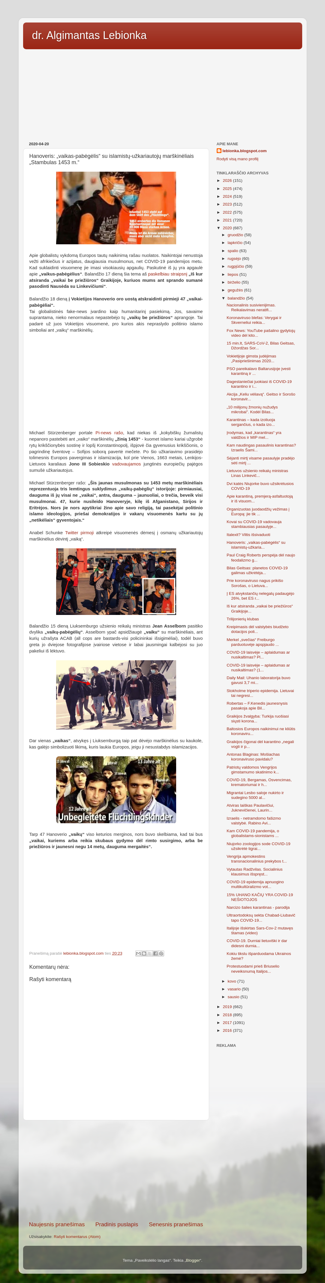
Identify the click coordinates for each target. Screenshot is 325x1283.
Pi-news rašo (109, 432)
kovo (232, 981)
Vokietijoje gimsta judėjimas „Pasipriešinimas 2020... (251, 358)
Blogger (193, 1260)
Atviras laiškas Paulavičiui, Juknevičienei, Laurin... (250, 807)
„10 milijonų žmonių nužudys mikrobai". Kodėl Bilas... (252, 409)
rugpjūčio (236, 266)
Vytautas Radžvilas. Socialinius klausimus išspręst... (254, 871)
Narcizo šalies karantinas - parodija (258, 907)
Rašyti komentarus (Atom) (77, 1236)
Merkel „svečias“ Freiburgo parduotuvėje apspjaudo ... (253, 642)
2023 (228, 204)
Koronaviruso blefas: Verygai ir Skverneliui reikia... (254, 320)
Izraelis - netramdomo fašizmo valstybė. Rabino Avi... (254, 820)
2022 (228, 212)
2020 (228, 228)
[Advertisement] (162, 93)
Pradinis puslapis (116, 1224)
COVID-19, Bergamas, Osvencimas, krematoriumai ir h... (259, 782)
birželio (235, 282)
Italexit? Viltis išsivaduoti (248, 534)
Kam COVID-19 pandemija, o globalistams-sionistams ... (253, 833)
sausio (234, 997)
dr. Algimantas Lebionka (89, 35)
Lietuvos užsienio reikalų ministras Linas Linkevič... (257, 473)
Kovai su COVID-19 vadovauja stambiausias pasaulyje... (254, 524)
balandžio (237, 298)
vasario (235, 989)
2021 (228, 220)
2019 (228, 1006)
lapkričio (236, 242)
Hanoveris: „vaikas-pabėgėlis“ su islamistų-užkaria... (256, 545)
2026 (228, 180)
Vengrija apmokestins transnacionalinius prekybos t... (257, 858)
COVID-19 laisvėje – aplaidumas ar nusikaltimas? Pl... (258, 654)
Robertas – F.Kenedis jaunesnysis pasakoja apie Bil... (257, 705)
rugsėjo (235, 258)
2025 (228, 188)
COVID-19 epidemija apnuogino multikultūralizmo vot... (255, 884)
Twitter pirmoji (79, 532)
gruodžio (236, 235)
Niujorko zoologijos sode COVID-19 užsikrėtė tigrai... (258, 846)
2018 (228, 1015)
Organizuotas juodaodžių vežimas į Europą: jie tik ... (258, 511)
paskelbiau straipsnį (167, 274)
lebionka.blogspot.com (245, 151)
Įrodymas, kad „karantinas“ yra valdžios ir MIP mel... (254, 435)
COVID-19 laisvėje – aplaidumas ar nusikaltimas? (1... (258, 667)
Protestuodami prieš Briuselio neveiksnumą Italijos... (253, 968)
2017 (228, 1022)
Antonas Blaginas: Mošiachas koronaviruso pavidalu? (253, 756)
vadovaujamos (126, 464)
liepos (233, 274)
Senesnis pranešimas (176, 1224)
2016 (228, 1030)
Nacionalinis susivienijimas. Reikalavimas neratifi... (251, 307)
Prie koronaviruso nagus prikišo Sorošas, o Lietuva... (255, 583)
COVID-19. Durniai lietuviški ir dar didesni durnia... (257, 943)
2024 (228, 196)
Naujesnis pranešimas (57, 1224)
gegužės (236, 290)
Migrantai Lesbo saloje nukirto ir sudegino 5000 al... (255, 795)
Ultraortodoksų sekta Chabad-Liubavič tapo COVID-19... (261, 917)
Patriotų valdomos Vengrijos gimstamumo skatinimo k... (253, 769)
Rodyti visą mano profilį (238, 159)
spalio (233, 250)
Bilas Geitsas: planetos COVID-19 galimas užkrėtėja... (257, 570)
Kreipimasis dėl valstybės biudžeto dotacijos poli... (257, 629)
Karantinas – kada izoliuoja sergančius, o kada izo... (251, 422)
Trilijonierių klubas (243, 619)
